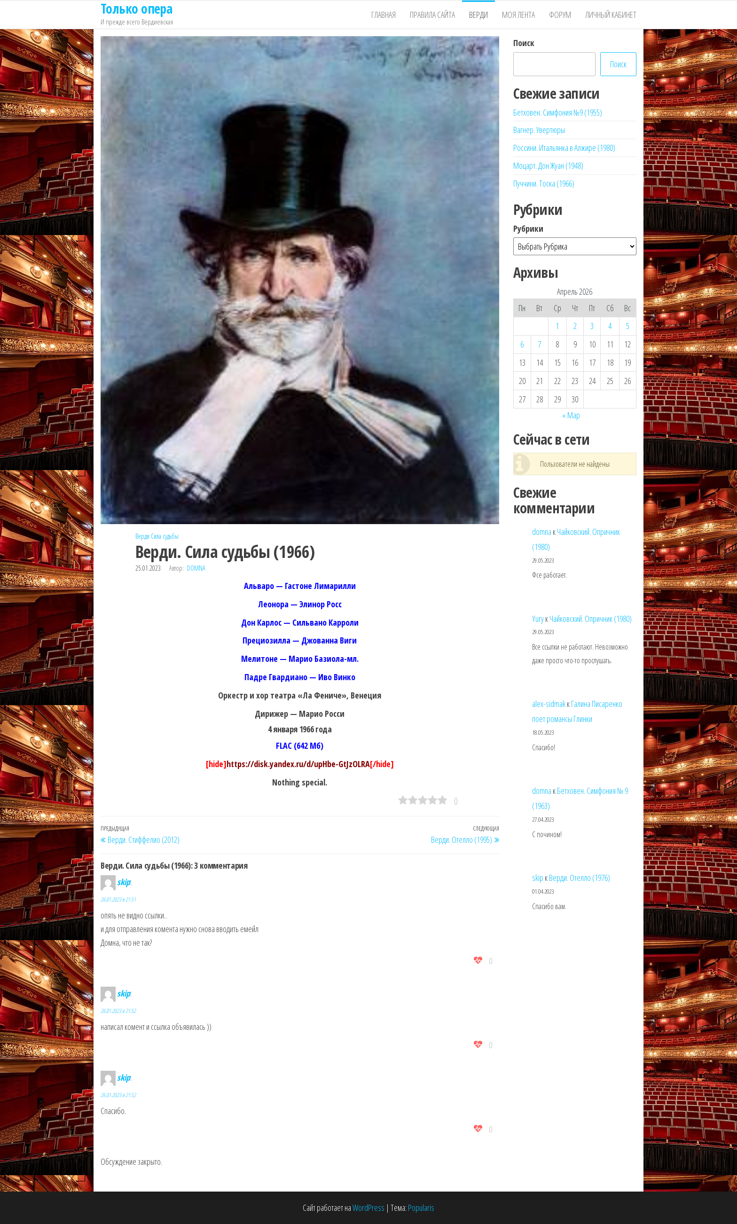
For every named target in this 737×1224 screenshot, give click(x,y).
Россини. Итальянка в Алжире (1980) (564, 147)
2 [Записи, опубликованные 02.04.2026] (575, 325)
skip (123, 881)
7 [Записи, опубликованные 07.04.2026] (539, 344)
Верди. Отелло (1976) (579, 877)
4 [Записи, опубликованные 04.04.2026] (610, 325)
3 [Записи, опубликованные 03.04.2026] (592, 325)
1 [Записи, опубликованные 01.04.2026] (557, 325)
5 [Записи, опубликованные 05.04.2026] (627, 325)
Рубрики (528, 228)
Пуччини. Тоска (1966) (543, 183)
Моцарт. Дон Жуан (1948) (548, 165)
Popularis (421, 1207)
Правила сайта (432, 14)
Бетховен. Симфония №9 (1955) (557, 112)
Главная (383, 14)
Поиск (523, 42)
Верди (478, 14)
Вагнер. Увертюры (539, 129)
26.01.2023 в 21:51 (118, 899)
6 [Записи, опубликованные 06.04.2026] (522, 344)
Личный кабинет (610, 14)
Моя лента (518, 14)
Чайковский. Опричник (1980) (590, 618)
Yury (538, 618)
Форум (560, 14)
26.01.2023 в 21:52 (118, 1011)
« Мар (571, 415)
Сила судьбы (165, 536)
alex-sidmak (548, 703)
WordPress (368, 1207)
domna (196, 568)
